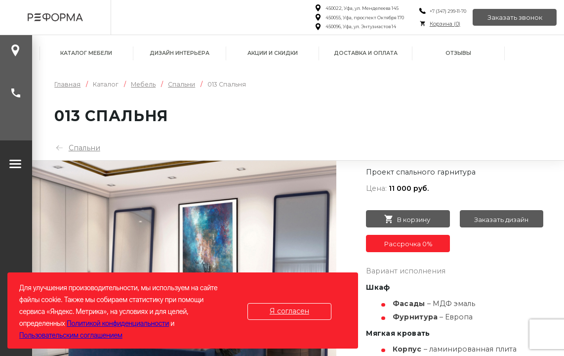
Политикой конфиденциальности (118, 323)
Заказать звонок (514, 17)
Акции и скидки (272, 53)
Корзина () (445, 24)
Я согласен (289, 311)
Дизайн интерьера (179, 53)
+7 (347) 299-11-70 (448, 11)
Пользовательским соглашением (70, 335)
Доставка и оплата (366, 53)
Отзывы (458, 53)
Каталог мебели (86, 53)
